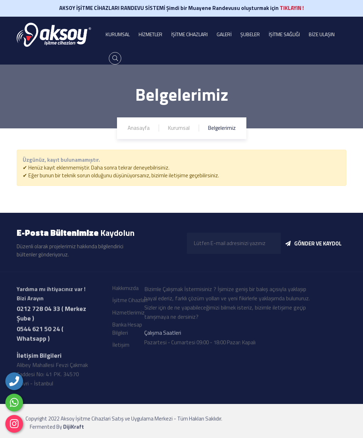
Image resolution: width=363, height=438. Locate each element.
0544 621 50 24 (38, 330)
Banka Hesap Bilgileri (127, 330)
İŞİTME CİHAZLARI (189, 34)
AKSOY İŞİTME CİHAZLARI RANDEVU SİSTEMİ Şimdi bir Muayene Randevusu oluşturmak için (181, 8)
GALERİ (224, 34)
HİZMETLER (150, 34)
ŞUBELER (250, 34)
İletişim (120, 346)
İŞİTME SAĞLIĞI (284, 34)
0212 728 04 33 (38, 310)
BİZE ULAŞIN (322, 34)
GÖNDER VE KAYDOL (313, 243)
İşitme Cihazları (129, 302)
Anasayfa (139, 128)
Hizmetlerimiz (128, 314)
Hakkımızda (125, 289)
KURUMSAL (118, 34)
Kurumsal (179, 128)
